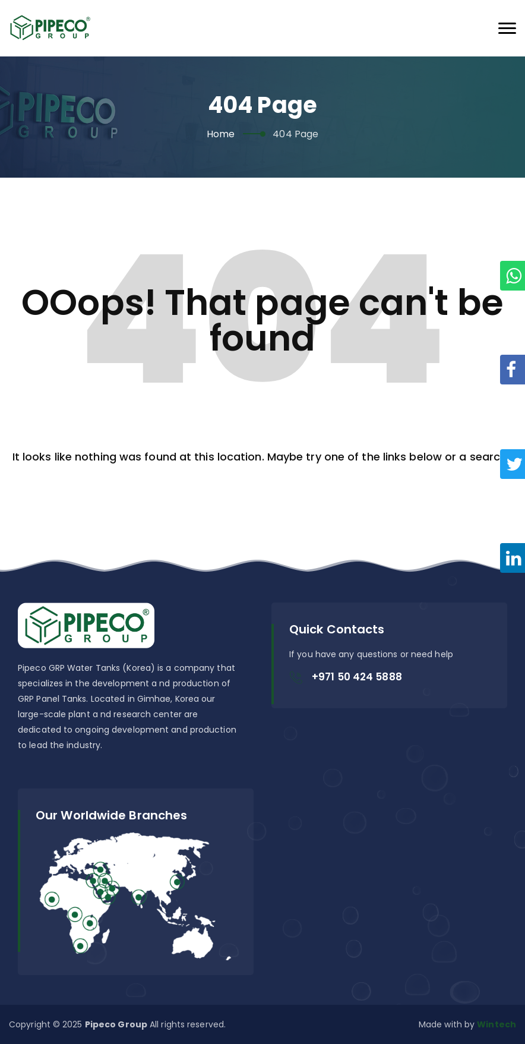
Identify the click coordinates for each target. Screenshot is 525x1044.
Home (221, 134)
